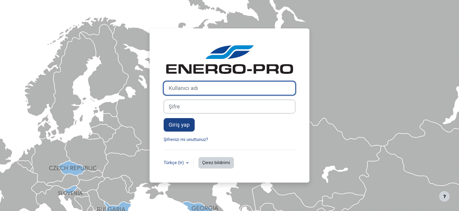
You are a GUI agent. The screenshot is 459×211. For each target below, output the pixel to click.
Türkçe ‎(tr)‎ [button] (174, 162)
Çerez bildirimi (216, 162)
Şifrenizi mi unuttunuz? (186, 139)
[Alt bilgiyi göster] (444, 196)
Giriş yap (179, 125)
